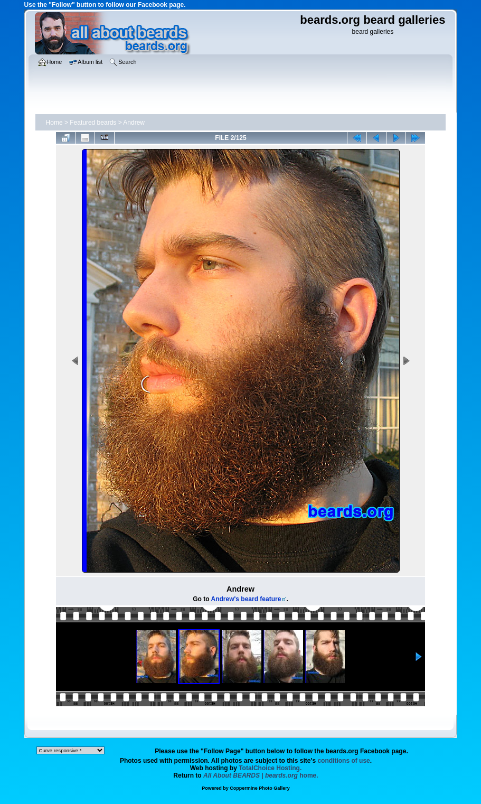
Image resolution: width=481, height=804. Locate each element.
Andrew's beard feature (246, 599)
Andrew (134, 122)
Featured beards (93, 122)
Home (54, 122)
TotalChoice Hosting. (270, 768)
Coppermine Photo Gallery (260, 788)
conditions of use (343, 760)
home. (260, 775)
